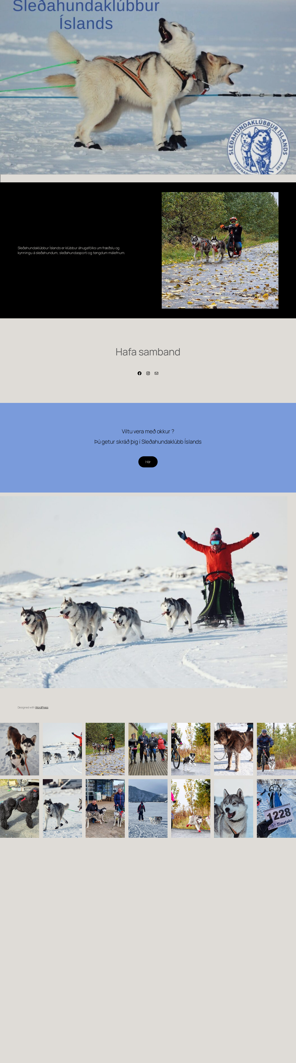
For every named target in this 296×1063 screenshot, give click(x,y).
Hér (148, 461)
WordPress (41, 707)
